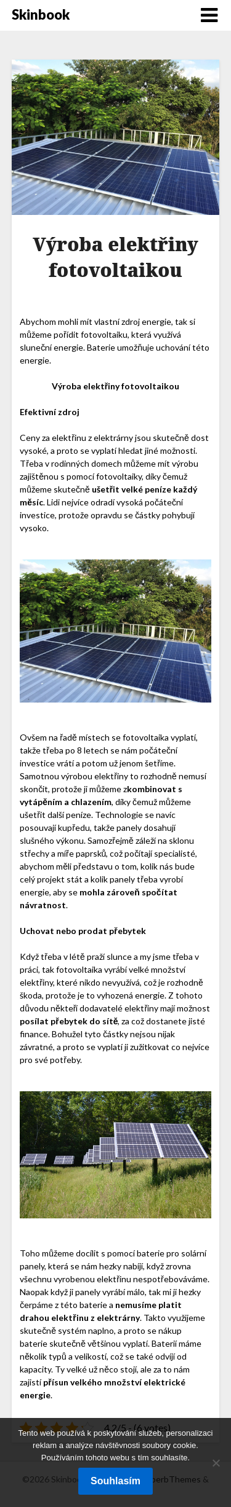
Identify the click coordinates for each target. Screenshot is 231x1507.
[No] (215, 1463)
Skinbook (41, 14)
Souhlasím (115, 1481)
